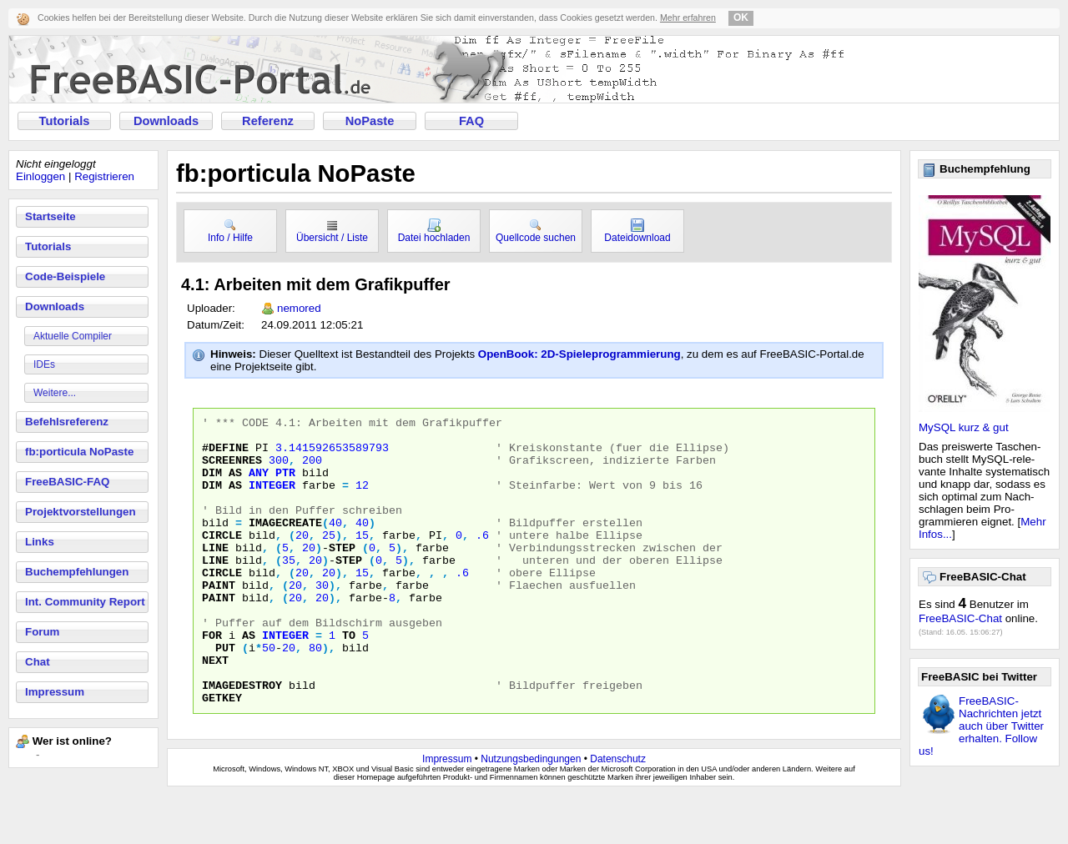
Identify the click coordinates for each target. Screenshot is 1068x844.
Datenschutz (618, 808)
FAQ (471, 121)
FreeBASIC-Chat (960, 618)
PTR (285, 484)
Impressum (54, 692)
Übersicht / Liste (332, 231)
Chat (37, 662)
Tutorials (64, 121)
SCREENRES (232, 469)
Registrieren (104, 176)
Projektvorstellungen (80, 511)
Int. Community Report (85, 601)
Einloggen (40, 176)
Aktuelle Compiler (72, 336)
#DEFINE (225, 454)
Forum (42, 631)
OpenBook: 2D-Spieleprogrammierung (579, 354)
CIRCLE (222, 559)
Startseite (50, 216)
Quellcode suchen (536, 231)
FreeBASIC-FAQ (67, 481)
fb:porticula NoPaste (79, 451)
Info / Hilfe (230, 231)
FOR (212, 679)
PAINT (218, 619)
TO (348, 679)
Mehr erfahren (688, 18)
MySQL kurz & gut (964, 427)
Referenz (268, 121)
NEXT (215, 709)
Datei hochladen (434, 231)
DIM (212, 484)
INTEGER (272, 499)
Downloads (166, 121)
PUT (225, 694)
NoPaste (370, 121)
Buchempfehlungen (76, 571)
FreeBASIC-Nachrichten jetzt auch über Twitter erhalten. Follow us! (981, 726)
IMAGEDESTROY (242, 739)
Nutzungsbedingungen (531, 808)
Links (39, 541)
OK (740, 17)
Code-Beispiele (65, 276)
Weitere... (54, 393)
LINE (215, 574)
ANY (259, 484)
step (342, 574)
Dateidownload (637, 231)
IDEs (44, 364)
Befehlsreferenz (66, 421)
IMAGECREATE (285, 544)
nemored (299, 308)
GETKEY (222, 754)
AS (235, 484)
